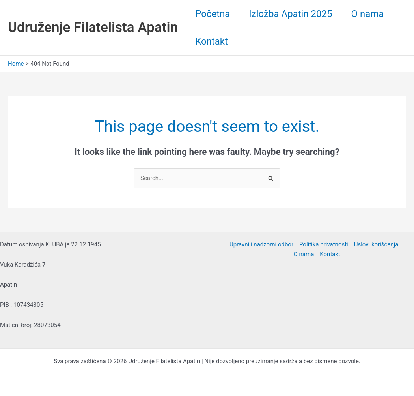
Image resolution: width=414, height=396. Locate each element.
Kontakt (211, 41)
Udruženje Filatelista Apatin (93, 27)
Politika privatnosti (323, 244)
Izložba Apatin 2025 (290, 13)
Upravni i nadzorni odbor (261, 244)
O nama (367, 13)
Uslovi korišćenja (376, 244)
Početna (212, 13)
